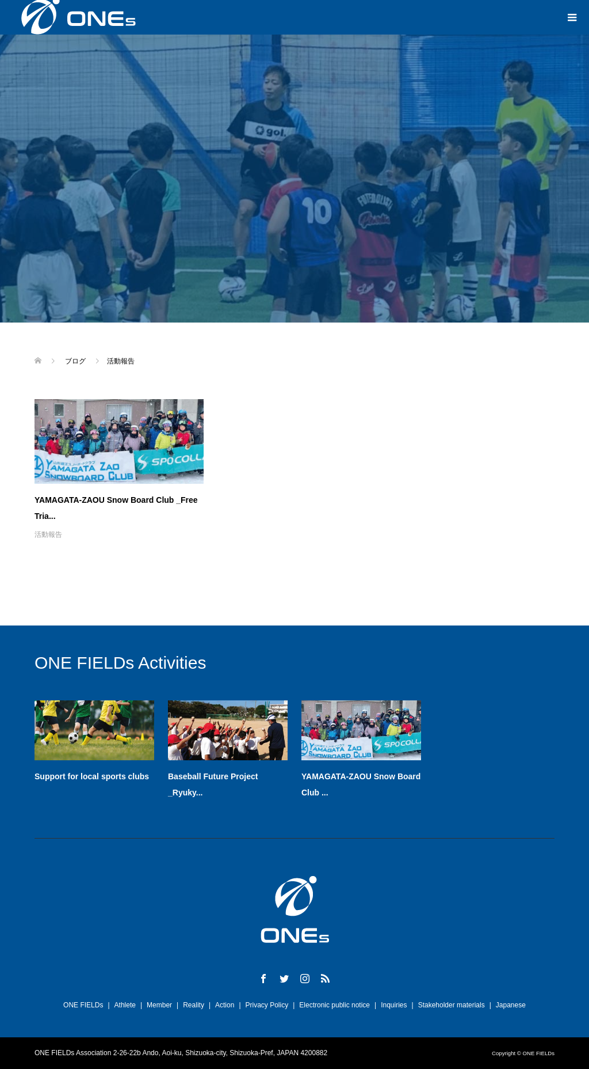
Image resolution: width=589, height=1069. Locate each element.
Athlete (125, 1005)
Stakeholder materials (451, 1005)
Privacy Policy (267, 1005)
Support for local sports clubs (92, 776)
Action (224, 1005)
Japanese (511, 1005)
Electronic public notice (334, 1005)
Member (159, 1005)
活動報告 (48, 534)
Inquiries (394, 1005)
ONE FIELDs (83, 1005)
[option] (301, 752)
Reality (193, 1005)
